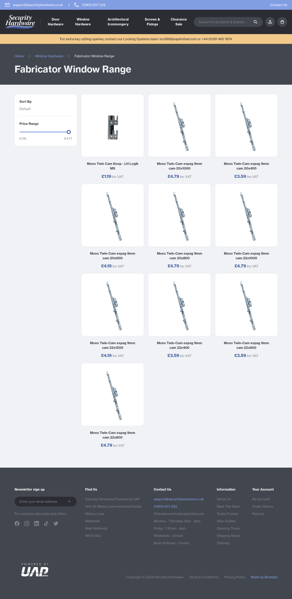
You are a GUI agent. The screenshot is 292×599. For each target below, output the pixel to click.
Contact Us (278, 5)
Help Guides (226, 521)
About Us (224, 499)
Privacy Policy (234, 577)
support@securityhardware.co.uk (179, 499)
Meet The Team (228, 506)
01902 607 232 (165, 506)
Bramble (271, 577)
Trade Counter (228, 514)
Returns (258, 514)
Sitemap (223, 543)
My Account (261, 499)
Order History (262, 506)
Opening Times (228, 528)
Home (19, 56)
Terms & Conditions (204, 577)
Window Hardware (49, 56)
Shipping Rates (228, 536)
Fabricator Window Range (94, 56)
